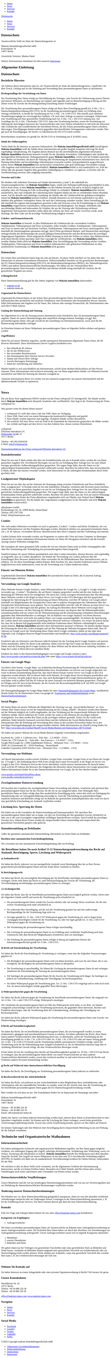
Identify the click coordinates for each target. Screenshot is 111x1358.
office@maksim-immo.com (67, 1213)
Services (11, 9)
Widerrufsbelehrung (16, 1349)
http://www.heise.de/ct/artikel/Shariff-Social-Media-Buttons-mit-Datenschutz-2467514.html (48, 728)
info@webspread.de (18, 444)
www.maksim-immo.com (39, 1296)
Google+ (11, 1329)
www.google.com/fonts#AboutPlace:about (20, 774)
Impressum (55, 61)
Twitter (10, 1331)
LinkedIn (11, 1334)
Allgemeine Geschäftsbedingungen (23, 1346)
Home (10, 3)
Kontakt (10, 11)
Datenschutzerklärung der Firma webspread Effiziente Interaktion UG (33, 449)
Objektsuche (7, 16)
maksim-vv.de (13, 285)
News (9, 6)
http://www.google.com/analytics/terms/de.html (23, 656)
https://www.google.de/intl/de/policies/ (74, 656)
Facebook (11, 1326)
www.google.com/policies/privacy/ (17, 777)
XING (10, 1336)
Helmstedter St (8, 434)
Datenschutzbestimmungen (13, 696)
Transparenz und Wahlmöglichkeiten (71, 693)
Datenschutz (12, 1351)
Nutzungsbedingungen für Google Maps (76, 690)
